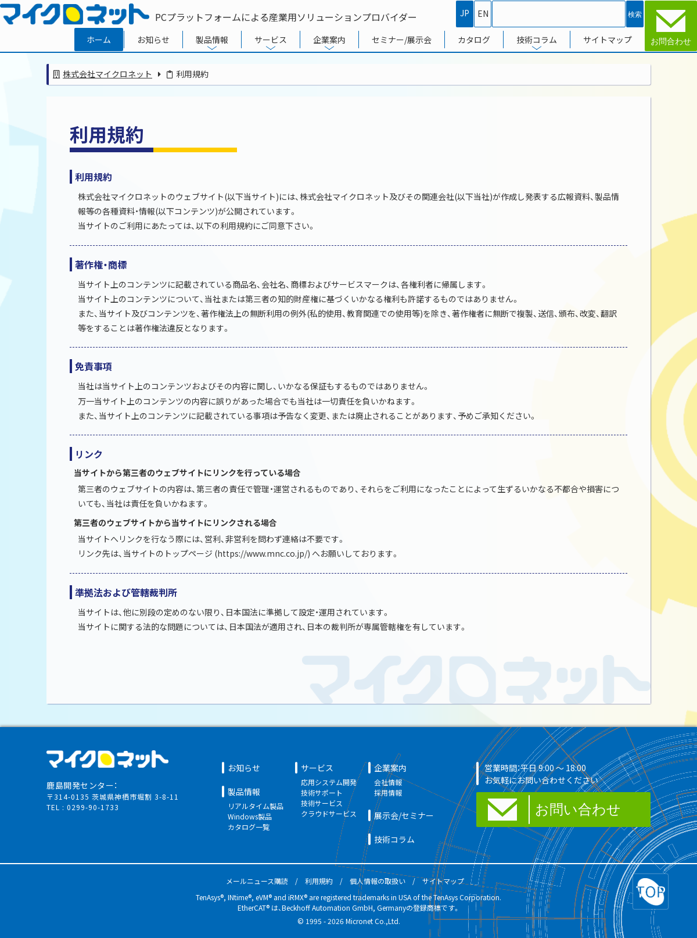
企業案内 (329, 39)
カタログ (474, 39)
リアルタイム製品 (255, 806)
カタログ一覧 (249, 827)
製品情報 (212, 39)
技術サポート (322, 792)
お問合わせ (671, 41)
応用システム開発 (329, 782)
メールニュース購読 (257, 881)
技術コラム (536, 39)
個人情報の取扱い (377, 881)
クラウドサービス (329, 813)
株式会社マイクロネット (107, 74)
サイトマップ (607, 39)
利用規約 (319, 881)
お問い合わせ (578, 809)
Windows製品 (250, 816)
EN (482, 13)
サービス (270, 39)
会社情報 (388, 782)
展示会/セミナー (404, 815)
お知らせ (153, 39)
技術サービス (322, 803)
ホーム (99, 39)
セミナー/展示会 (402, 39)
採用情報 (388, 792)
